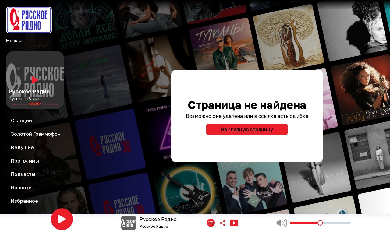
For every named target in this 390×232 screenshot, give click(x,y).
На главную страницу (247, 129)
